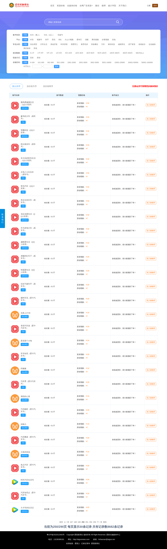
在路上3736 (25, 313)
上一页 (66, 522)
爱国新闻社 (95, 543)
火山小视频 (69, 40)
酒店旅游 (26, 48)
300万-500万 (128, 53)
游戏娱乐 (141, 44)
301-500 (50, 62)
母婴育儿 (74, 44)
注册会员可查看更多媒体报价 (145, 86)
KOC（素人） (35, 35)
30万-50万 (90, 53)
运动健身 (152, 44)
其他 (114, 40)
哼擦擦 (23, 368)
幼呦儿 (23, 424)
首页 (52, 6)
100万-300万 (115, 53)
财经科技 (111, 44)
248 (75, 522)
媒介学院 (112, 6)
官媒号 (60, 35)
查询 (56, 66)
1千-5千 (41, 53)
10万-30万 (79, 53)
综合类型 (33, 44)
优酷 (87, 40)
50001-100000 (147, 62)
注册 (149, 6)
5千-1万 (50, 53)
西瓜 (53, 40)
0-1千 (32, 53)
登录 (155, 6)
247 (71, 522)
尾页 (105, 522)
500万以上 (140, 53)
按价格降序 (48, 86)
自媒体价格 (72, 6)
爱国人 (77, 543)
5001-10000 (106, 62)
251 (86, 522)
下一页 (99, 522)
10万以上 (27, 66)
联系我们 (2, 218)
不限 (25, 35)
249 (79, 522)
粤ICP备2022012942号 (55, 535)
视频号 (39, 40)
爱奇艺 (79, 40)
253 (94, 522)
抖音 (32, 40)
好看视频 (105, 40)
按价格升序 (32, 86)
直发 (32, 58)
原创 (38, 58)
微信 (97, 6)
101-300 (41, 62)
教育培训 (84, 44)
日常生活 (43, 44)
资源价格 (61, 6)
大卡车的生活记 (27, 508)
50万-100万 (102, 53)
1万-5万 (59, 53)
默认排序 (16, 86)
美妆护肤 (53, 44)
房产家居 (131, 44)
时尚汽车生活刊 (27, 480)
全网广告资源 (86, 6)
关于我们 (122, 6)
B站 (60, 40)
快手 (47, 40)
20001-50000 (133, 62)
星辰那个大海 (26, 341)
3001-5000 (95, 62)
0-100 (32, 62)
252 (90, 522)
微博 (104, 6)
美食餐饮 (94, 44)
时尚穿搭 (64, 44)
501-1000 (60, 62)
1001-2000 (71, 62)
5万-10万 (68, 53)
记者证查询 (85, 543)
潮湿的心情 (25, 396)
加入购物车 (151, 105)
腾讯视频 (95, 40)
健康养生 (121, 44)
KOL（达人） (49, 35)
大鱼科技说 (25, 452)
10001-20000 (120, 62)
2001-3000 (83, 62)
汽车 (103, 44)
